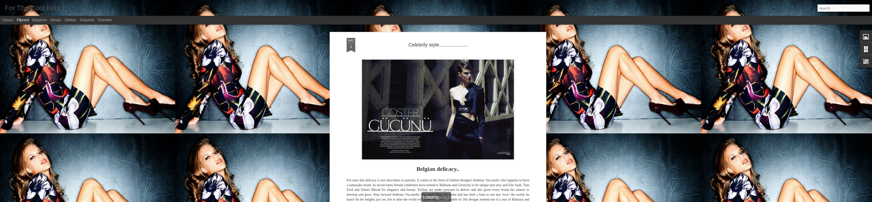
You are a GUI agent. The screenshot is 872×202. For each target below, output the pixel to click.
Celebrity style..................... (437, 44)
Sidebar (70, 20)
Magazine (39, 20)
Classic (7, 20)
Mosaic (55, 20)
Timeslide (105, 20)
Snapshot (87, 20)
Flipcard (23, 20)
